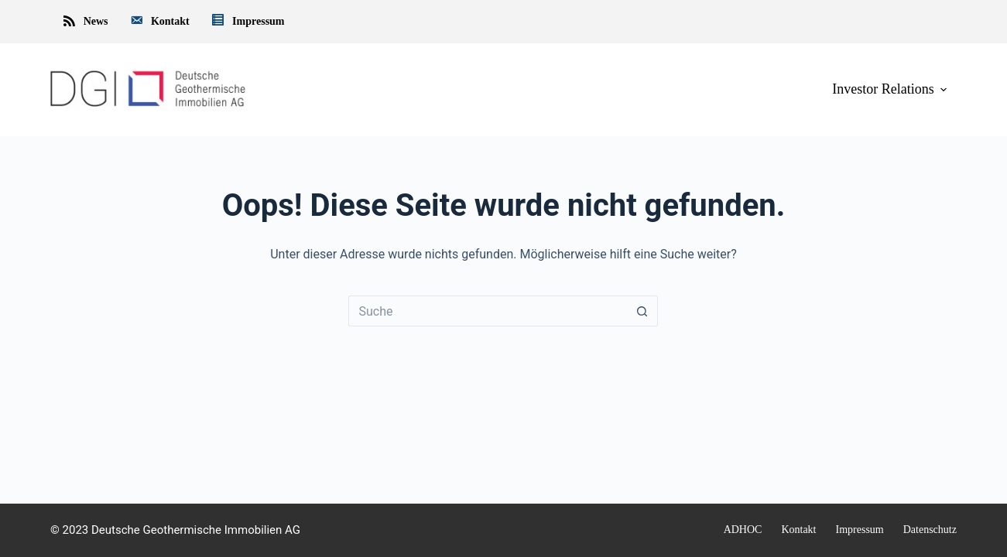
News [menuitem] (84, 21)
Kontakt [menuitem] (159, 21)
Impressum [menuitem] (248, 21)
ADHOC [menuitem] (743, 529)
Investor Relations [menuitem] (891, 89)
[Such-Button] (642, 311)
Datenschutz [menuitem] (930, 529)
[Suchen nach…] (487, 311)
